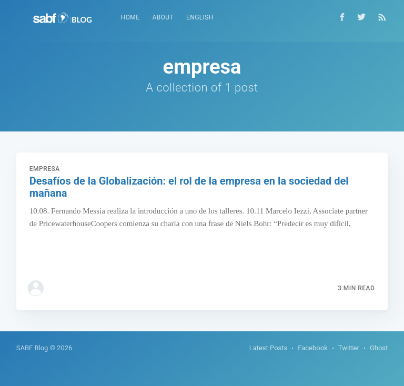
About (163, 17)
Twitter (348, 348)
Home (130, 17)
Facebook (312, 348)
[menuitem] (130, 17)
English (200, 17)
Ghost (379, 348)
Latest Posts (268, 348)
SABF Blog (32, 348)
